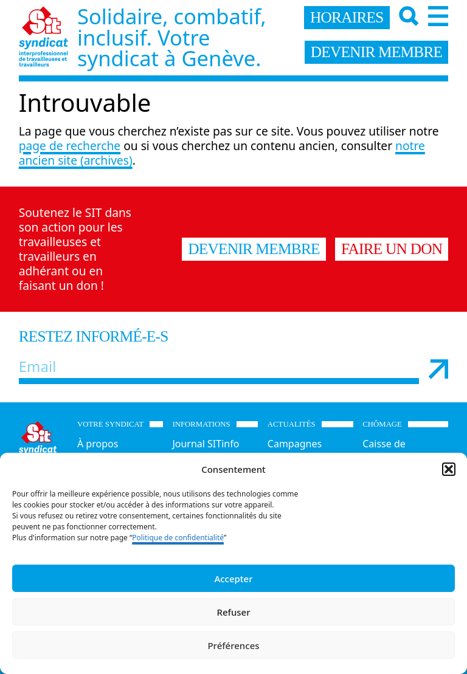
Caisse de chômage (384, 450)
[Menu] (438, 16)
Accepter (233, 579)
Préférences (233, 645)
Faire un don (391, 248)
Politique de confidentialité (178, 537)
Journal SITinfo (205, 443)
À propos (97, 443)
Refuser (233, 612)
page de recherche (69, 145)
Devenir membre (254, 248)
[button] (449, 469)
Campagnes (295, 443)
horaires (347, 17)
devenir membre (377, 51)
